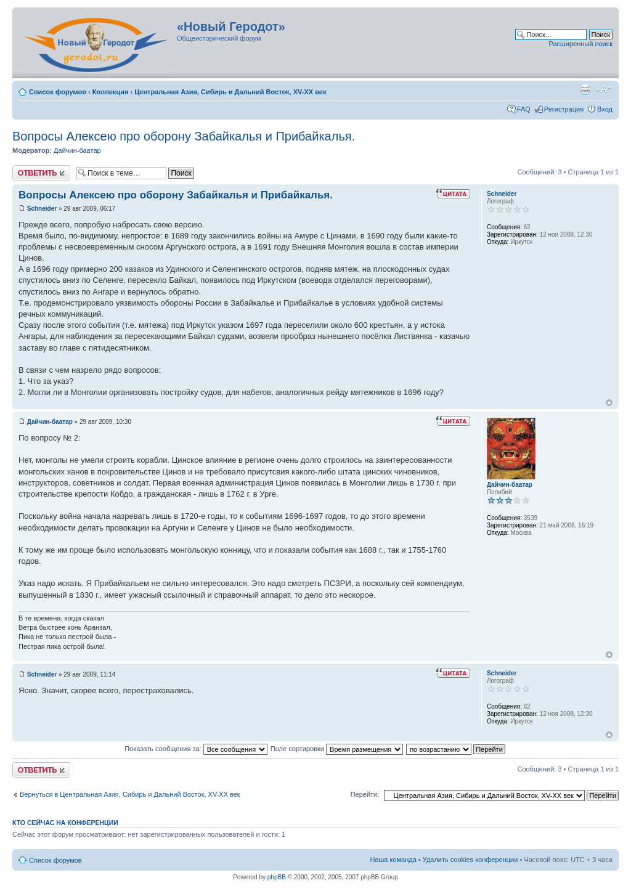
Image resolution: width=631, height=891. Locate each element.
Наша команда (393, 859)
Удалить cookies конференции (470, 859)
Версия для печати (585, 89)
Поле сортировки (337, 748)
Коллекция (110, 92)
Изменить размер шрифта (604, 89)
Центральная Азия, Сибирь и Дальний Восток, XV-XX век (230, 92)
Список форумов (57, 92)
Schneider (42, 208)
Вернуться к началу (609, 402)
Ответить (41, 173)
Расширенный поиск (580, 43)
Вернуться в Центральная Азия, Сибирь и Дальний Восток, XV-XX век (130, 794)
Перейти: (365, 794)
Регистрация (564, 109)
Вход (605, 109)
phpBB (276, 877)
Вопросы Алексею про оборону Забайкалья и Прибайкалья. (183, 136)
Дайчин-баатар (77, 150)
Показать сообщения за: (195, 748)
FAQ (524, 109)
